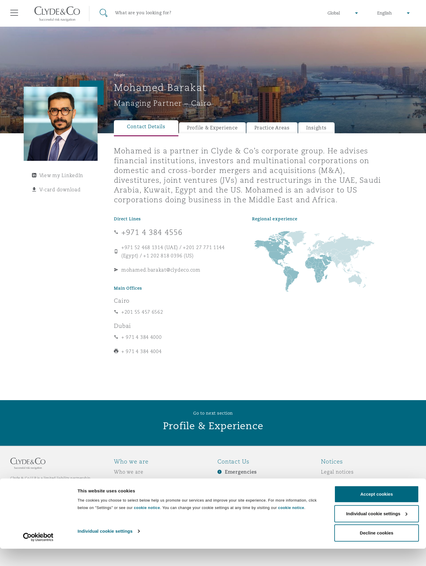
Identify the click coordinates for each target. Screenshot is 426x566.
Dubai (122, 325)
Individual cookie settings (105, 548)
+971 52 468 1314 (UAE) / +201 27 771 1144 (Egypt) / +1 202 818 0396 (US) (173, 251)
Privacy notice (338, 482)
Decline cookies (376, 550)
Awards (123, 482)
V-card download (60, 190)
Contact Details (146, 127)
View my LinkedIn (61, 175)
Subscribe (229, 482)
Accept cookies (376, 511)
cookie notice (147, 525)
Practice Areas (272, 128)
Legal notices (337, 472)
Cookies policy (339, 493)
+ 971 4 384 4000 (141, 337)
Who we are (128, 472)
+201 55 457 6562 (142, 312)
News (121, 493)
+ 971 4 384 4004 (141, 351)
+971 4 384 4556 (152, 232)
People (119, 75)
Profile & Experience (212, 128)
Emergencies (241, 472)
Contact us (230, 493)
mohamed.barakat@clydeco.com (161, 270)
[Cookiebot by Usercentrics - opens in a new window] (38, 554)
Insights (316, 128)
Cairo (122, 300)
